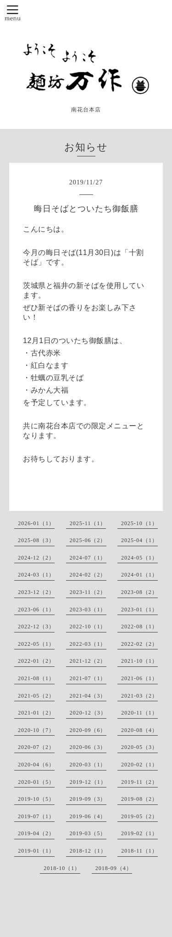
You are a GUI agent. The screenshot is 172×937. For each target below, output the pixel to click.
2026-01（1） (36, 523)
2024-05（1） (139, 557)
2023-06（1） (36, 609)
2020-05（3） (139, 747)
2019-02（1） (139, 833)
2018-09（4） (113, 868)
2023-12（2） (36, 592)
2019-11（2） (139, 782)
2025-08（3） (36, 540)
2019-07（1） (36, 816)
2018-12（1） (88, 851)
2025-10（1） (139, 523)
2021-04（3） (88, 696)
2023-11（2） (88, 592)
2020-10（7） (36, 730)
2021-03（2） (139, 696)
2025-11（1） (88, 523)
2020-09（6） (88, 730)
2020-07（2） (36, 747)
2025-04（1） (139, 540)
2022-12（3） (36, 626)
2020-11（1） (139, 713)
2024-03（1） (36, 574)
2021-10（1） (139, 661)
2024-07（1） (88, 557)
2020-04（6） (36, 764)
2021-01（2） (36, 713)
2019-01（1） (36, 851)
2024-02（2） (88, 574)
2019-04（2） (36, 833)
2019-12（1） (88, 782)
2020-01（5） (36, 782)
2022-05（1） (36, 644)
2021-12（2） (88, 661)
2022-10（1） (88, 626)
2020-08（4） (139, 730)
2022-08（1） (139, 626)
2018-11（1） (139, 851)
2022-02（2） (139, 644)
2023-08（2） (139, 592)
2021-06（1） (139, 678)
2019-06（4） (88, 816)
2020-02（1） (139, 764)
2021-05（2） (36, 696)
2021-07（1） (88, 678)
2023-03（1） (88, 609)
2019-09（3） (88, 799)
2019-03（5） (88, 833)
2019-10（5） (36, 799)
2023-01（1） (139, 609)
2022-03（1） (88, 644)
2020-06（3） (88, 747)
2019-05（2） (139, 816)
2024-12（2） (36, 557)
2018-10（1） (62, 868)
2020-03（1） (88, 764)
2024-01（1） (139, 574)
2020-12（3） (88, 713)
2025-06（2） (88, 540)
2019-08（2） (139, 799)
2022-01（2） (36, 661)
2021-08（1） (36, 678)
